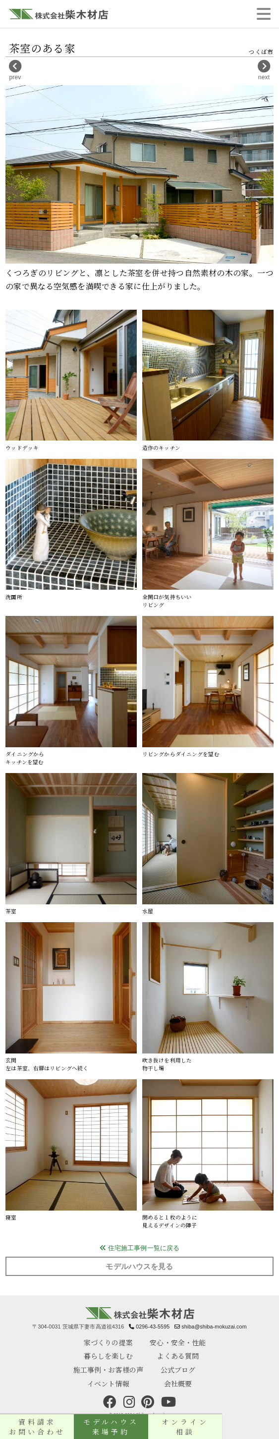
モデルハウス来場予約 (139, 1427)
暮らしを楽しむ (108, 1356)
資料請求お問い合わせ (46, 1427)
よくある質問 (178, 1356)
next (264, 70)
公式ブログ (178, 1370)
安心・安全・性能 (178, 1342)
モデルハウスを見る (139, 1267)
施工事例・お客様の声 (108, 1370)
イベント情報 (108, 1383)
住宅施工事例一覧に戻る (139, 1248)
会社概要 (178, 1383)
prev (15, 70)
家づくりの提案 (108, 1342)
